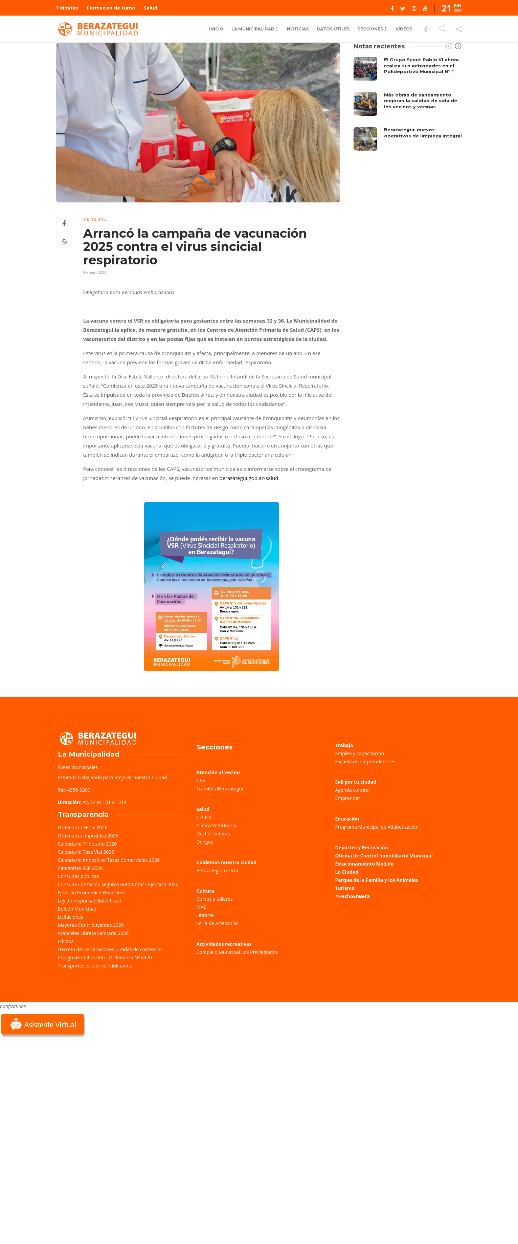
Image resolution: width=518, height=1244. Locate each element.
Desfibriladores (213, 833)
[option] (408, 104)
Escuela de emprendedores (365, 761)
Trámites (67, 7)
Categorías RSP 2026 (80, 868)
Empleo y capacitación (359, 753)
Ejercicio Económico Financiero (92, 892)
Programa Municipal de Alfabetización (377, 827)
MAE (201, 907)
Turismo (345, 888)
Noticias (298, 28)
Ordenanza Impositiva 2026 (88, 835)
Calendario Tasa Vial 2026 (86, 852)
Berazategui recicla (217, 870)
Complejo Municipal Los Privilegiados (237, 952)
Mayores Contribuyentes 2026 (91, 925)
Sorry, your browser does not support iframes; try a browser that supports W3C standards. (51, 1086)
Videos (404, 28)
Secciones (370, 28)
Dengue (205, 841)
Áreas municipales (78, 767)
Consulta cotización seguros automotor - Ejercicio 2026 (118, 884)
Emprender (347, 798)
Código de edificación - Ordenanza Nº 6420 (105, 957)
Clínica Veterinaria (217, 825)
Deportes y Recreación (361, 847)
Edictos (66, 941)
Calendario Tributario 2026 (87, 844)
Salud (150, 7)
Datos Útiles (333, 28)
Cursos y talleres (215, 899)
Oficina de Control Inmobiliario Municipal (384, 855)
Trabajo (344, 745)
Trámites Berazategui (220, 788)
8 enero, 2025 (94, 272)
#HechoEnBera (352, 896)
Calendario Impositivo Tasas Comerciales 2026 (109, 860)
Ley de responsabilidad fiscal (89, 900)
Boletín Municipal (77, 908)
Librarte (205, 915)
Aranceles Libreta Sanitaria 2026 (93, 933)
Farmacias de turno (111, 7)
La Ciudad (347, 872)
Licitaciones (71, 917)
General (95, 219)
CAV (201, 780)
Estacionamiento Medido (364, 863)
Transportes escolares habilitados (95, 965)
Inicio (216, 28)
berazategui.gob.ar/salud (248, 478)
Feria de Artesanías (218, 923)
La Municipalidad (252, 28)
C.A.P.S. (205, 817)
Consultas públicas (78, 876)
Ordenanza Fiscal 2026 (83, 827)
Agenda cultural (352, 790)
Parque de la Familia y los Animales (376, 880)
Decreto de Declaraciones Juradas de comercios (110, 949)
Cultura (206, 891)
